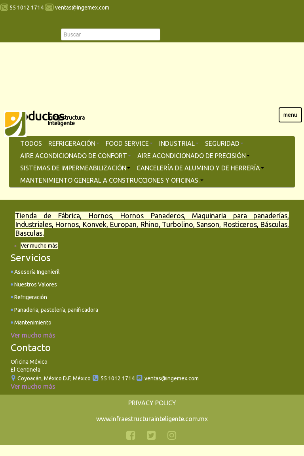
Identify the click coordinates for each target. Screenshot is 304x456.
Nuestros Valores (35, 284)
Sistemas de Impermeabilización (75, 168)
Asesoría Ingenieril (36, 272)
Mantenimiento (32, 322)
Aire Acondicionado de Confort (75, 155)
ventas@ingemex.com (171, 378)
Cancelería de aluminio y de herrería (200, 168)
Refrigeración (30, 297)
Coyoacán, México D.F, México (54, 378)
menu (290, 115)
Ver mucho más (39, 245)
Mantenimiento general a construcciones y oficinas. (111, 180)
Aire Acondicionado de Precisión (193, 155)
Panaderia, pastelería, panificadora (55, 310)
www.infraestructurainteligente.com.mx (152, 418)
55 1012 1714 (117, 378)
